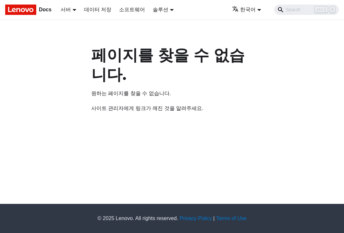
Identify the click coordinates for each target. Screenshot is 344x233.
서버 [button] (66, 9)
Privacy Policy (196, 218)
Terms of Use (231, 218)
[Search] (306, 10)
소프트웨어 (132, 9)
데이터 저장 (97, 9)
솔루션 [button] (160, 9)
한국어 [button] (244, 9)
